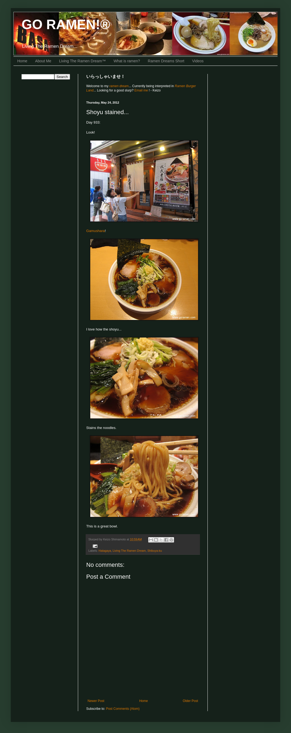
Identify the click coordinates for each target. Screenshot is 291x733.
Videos (198, 61)
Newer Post (96, 701)
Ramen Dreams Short (166, 61)
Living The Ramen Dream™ (82, 61)
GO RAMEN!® (66, 24)
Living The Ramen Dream (129, 550)
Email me (141, 90)
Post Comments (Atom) (123, 709)
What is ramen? (127, 61)
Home (22, 61)
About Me (43, 61)
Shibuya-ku (154, 550)
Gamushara (95, 231)
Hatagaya (105, 550)
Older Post (190, 701)
